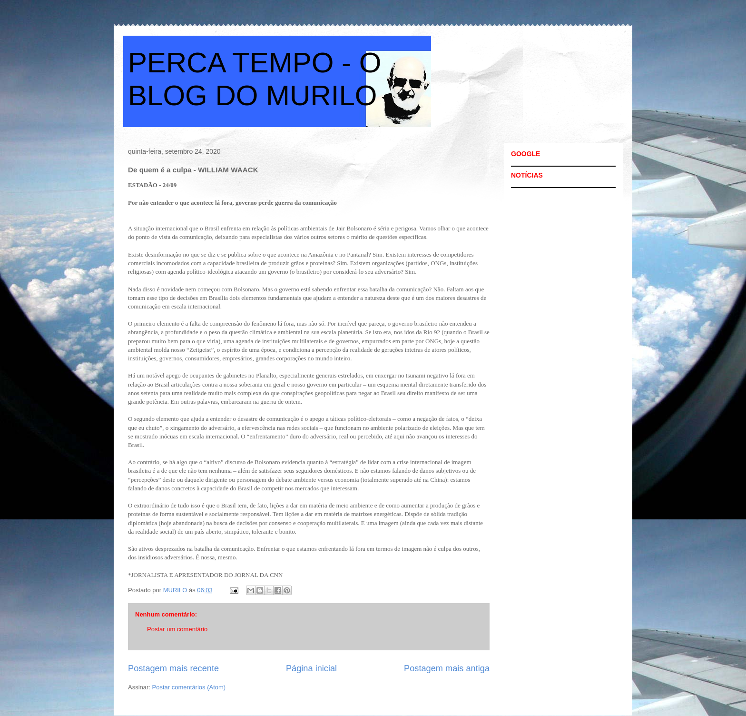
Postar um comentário (177, 629)
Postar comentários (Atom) (189, 687)
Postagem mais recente (173, 668)
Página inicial (311, 668)
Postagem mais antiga (447, 668)
